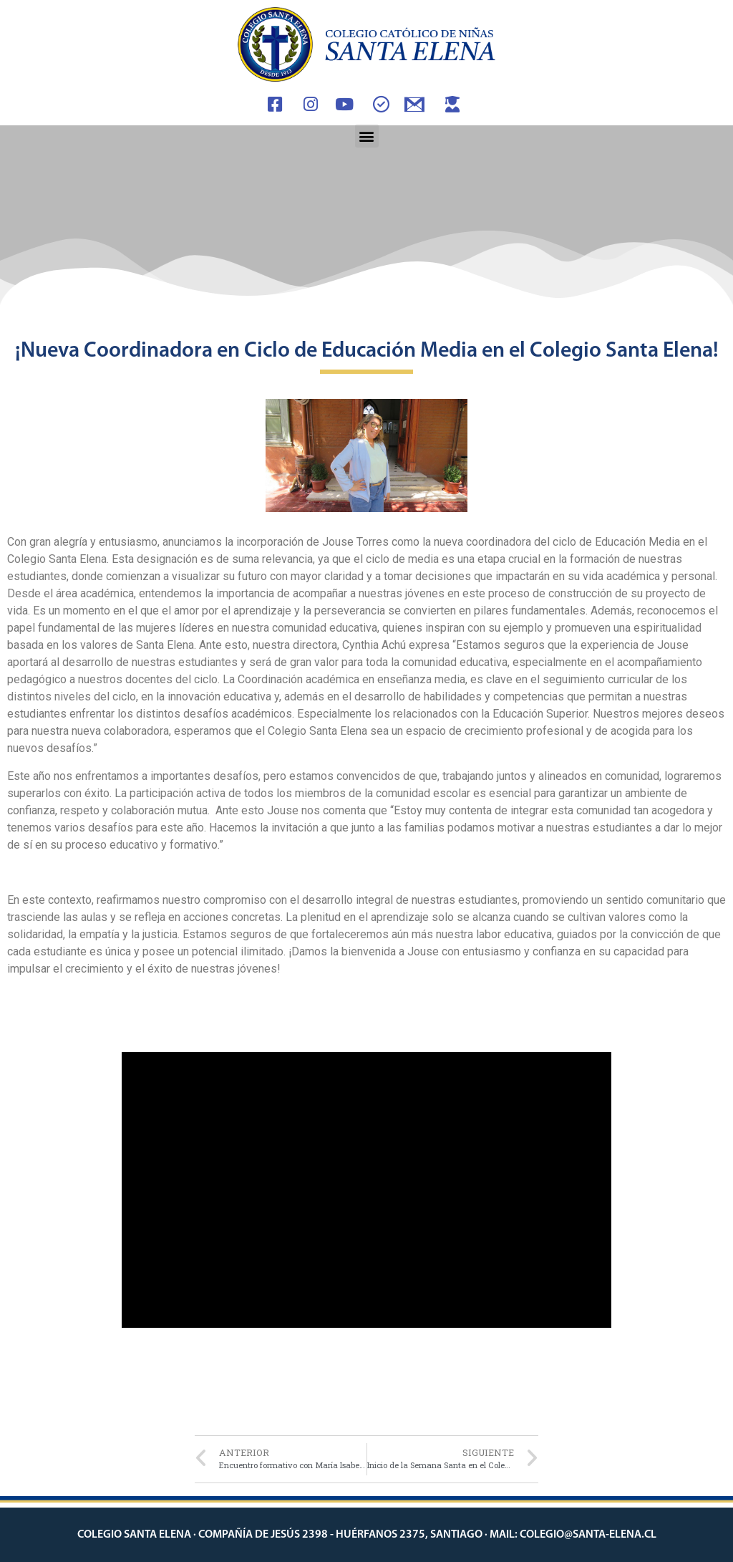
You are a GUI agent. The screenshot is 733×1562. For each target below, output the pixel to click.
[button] (367, 136)
